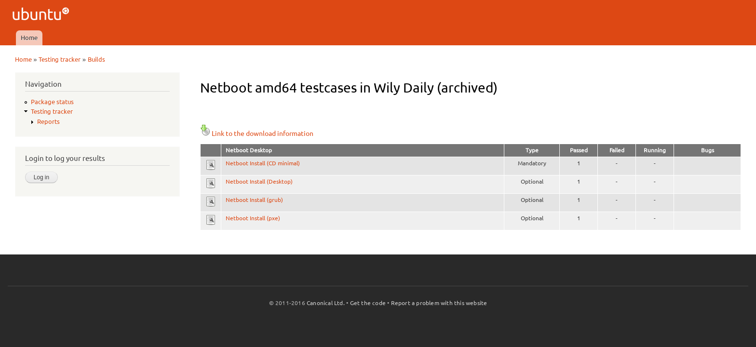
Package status (52, 101)
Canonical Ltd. (326, 303)
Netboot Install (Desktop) (259, 181)
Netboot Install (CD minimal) (263, 163)
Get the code (368, 303)
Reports (48, 121)
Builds (96, 59)
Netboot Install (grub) (254, 200)
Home (29, 37)
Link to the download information (256, 133)
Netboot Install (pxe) (253, 218)
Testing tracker (60, 59)
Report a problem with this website (439, 303)
